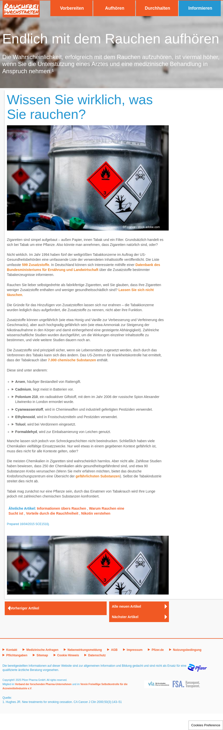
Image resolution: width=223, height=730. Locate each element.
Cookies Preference (205, 725)
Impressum (134, 650)
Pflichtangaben (16, 655)
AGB (114, 650)
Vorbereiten (72, 8)
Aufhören (115, 8)
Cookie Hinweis (68, 655)
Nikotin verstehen (95, 513)
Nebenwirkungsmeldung (84, 650)
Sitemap (42, 655)
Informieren (200, 8)
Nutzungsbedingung (187, 650)
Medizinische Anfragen (42, 650)
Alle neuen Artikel (126, 606)
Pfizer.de (158, 650)
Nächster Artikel (125, 617)
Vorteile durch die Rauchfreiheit (52, 513)
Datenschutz (97, 655)
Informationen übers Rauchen (61, 508)
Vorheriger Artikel (24, 608)
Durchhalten (157, 8)
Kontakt (11, 650)
